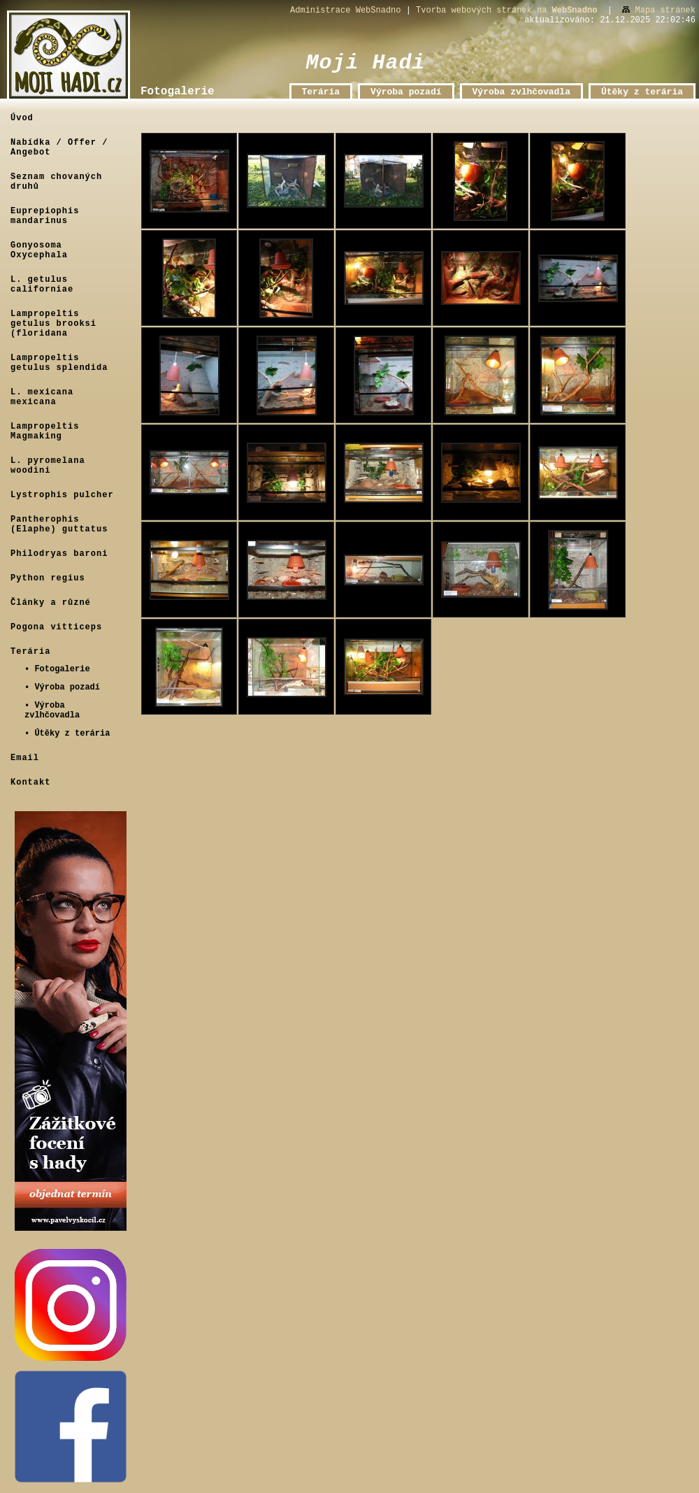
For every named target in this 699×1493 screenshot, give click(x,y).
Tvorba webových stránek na (506, 10)
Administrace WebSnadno (345, 10)
